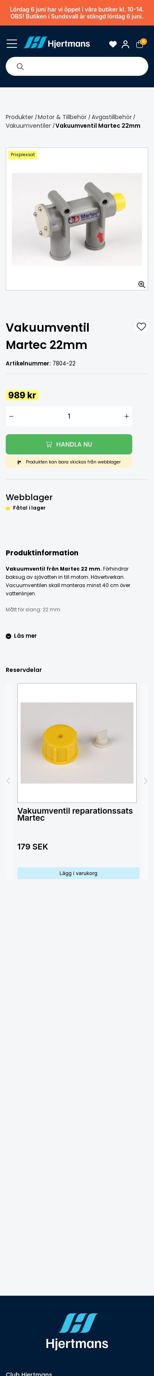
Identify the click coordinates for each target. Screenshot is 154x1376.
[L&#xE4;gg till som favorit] (141, 326)
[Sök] (20, 66)
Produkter (19, 117)
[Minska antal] (11, 416)
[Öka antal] (126, 416)
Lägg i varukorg (79, 873)
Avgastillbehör (112, 117)
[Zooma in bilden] (139, 281)
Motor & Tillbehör (62, 117)
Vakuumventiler (28, 126)
